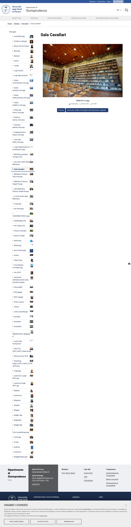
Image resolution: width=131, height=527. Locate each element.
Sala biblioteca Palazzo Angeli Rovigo (22, 190)
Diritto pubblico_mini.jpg (22, 103)
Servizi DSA (88, 473)
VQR (85, 477)
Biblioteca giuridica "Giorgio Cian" (22, 155)
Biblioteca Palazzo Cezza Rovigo (22, 175)
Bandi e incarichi (112, 479)
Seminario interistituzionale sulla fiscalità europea (22, 279)
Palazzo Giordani (23, 231)
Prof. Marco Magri (68, 473)
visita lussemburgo (23, 312)
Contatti (76, 497)
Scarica (61, 110)
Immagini (25, 24)
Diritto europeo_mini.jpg (22, 89)
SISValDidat (88, 481)
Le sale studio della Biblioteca (22, 197)
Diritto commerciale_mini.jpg (22, 81)
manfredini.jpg (23, 36)
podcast (23, 447)
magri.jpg (23, 371)
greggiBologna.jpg (23, 457)
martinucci (23, 396)
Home (10, 24)
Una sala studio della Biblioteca (22, 163)
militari (23, 307)
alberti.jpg (23, 245)
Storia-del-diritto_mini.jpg (22, 140)
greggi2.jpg (23, 425)
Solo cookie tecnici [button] (17, 521)
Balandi (23, 56)
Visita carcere (23, 302)
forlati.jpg (23, 437)
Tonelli (23, 66)
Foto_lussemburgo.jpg (22, 431)
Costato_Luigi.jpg (23, 41)
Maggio (23, 410)
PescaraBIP (23, 287)
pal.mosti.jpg (23, 208)
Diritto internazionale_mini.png (22, 96)
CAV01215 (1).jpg (82, 101)
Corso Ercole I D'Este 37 (40, 472)
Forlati (23, 442)
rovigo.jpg (23, 204)
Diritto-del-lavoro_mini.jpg (22, 111)
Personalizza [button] (69, 521)
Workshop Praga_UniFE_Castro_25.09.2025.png (22, 363)
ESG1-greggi (23, 297)
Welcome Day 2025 (23, 356)
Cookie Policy (43, 516)
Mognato (23, 400)
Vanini (23, 61)
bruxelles (23, 317)
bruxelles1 (23, 321)
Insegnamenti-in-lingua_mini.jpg (22, 133)
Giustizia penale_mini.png (22, 126)
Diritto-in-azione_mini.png (22, 118)
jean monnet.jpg (23, 250)
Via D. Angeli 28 (38, 478)
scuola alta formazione (22, 342)
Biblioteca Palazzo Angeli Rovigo (22, 182)
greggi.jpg (23, 420)
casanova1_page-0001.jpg (22, 377)
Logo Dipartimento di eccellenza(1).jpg (22, 148)
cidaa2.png (23, 260)
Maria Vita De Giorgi (23, 46)
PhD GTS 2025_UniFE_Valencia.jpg (22, 350)
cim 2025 (23, 273)
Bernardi (23, 51)
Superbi (23, 405)
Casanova (23, 452)
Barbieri (23, 390)
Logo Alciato (23, 70)
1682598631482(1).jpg (22, 214)
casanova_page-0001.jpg (22, 384)
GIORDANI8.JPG (23, 221)
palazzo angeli (23, 235)
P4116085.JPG (23, 226)
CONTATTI (36, 484)
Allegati (16, 24)
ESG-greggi (23, 292)
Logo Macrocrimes (23, 75)
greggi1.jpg (23, 415)
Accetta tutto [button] (43, 521)
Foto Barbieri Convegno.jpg (22, 266)
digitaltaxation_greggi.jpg (22, 333)
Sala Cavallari (23, 169)
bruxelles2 (23, 326)
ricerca (23, 255)
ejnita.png (23, 241)
